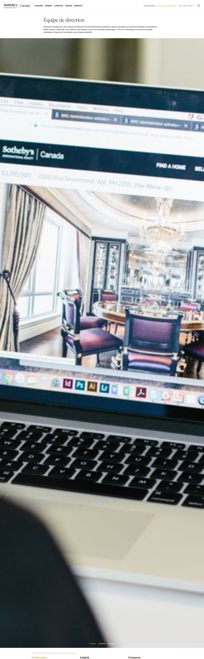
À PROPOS (58, 6)
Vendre (48, 6)
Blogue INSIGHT (150, 6)
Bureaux (78, 6)
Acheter (39, 6)
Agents (68, 6)
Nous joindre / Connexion (167, 6)
